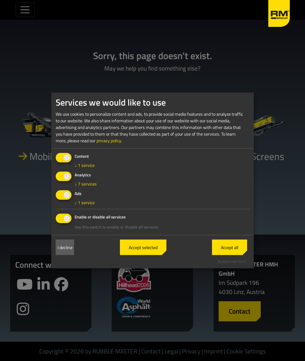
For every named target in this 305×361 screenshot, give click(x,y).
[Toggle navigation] (25, 10)
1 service (85, 165)
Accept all (229, 247)
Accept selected (143, 247)
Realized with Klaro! (232, 261)
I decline (65, 247)
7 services (86, 183)
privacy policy (108, 140)
